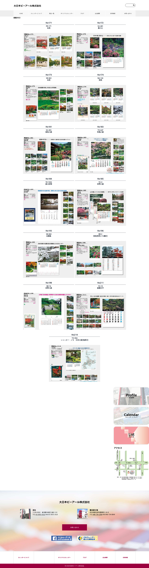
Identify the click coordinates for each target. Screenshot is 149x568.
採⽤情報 (112, 13)
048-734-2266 (97, 514)
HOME (21, 13)
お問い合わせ (128, 13)
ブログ (82, 13)
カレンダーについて (36, 13)
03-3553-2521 (40, 514)
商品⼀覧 (51, 13)
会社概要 (97, 13)
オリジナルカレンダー (67, 13)
